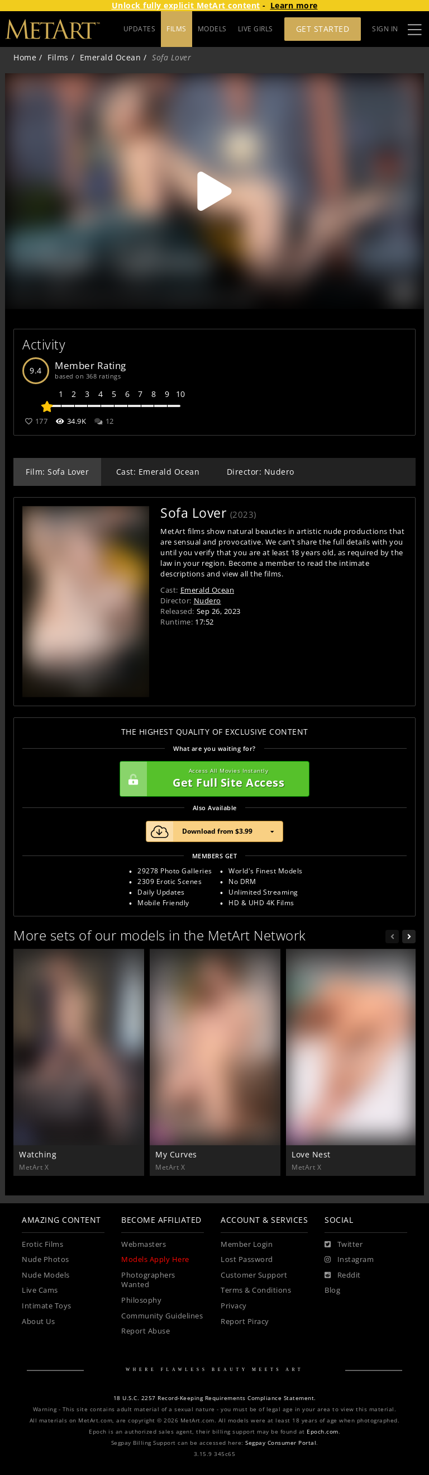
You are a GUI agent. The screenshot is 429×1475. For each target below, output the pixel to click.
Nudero (207, 600)
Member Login (247, 1244)
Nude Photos (45, 1259)
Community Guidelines (162, 1316)
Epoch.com (323, 1431)
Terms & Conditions (256, 1290)
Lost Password (247, 1259)
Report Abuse (145, 1331)
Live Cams (40, 1290)
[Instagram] (349, 1260)
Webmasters (143, 1244)
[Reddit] (343, 1275)
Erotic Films (42, 1244)
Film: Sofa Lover (57, 471)
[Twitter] (344, 1245)
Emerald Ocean (110, 57)
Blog (332, 1290)
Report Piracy (245, 1321)
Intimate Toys (47, 1306)
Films (58, 57)
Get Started (323, 28)
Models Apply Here (155, 1259)
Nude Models (46, 1275)
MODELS (212, 29)
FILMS (176, 29)
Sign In (385, 29)
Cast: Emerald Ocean (158, 471)
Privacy (234, 1306)
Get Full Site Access (211, 779)
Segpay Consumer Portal (280, 1442)
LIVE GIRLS (255, 29)
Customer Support (254, 1275)
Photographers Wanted (148, 1280)
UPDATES (139, 29)
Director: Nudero (260, 471)
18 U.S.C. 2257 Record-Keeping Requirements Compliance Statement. (214, 1398)
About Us (38, 1321)
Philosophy (141, 1300)
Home (24, 57)
